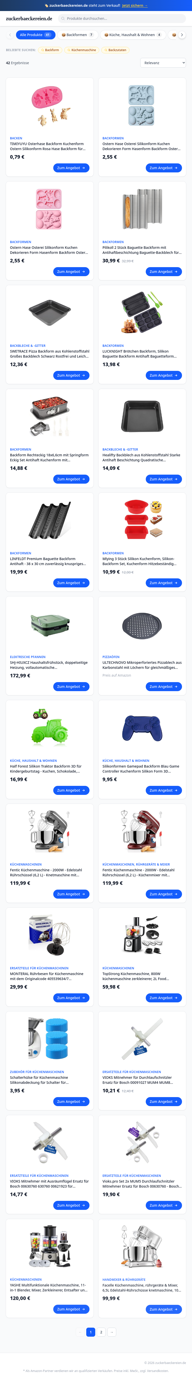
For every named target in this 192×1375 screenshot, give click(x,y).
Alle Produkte (36, 34)
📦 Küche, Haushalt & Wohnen (133, 34)
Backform (50, 50)
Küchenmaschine (82, 50)
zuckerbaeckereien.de (29, 18)
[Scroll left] (10, 35)
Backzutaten (115, 50)
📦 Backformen (78, 34)
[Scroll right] (182, 35)
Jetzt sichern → (135, 5)
